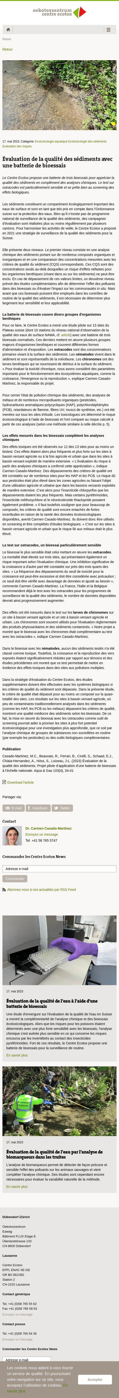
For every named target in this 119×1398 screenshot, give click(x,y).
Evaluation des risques (17, 146)
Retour (6, 39)
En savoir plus (17, 1055)
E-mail (14, 808)
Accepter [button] (95, 1380)
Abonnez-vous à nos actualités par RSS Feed (39, 890)
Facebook (38, 808)
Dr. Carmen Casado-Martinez (48, 828)
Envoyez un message (41, 834)
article (65, 335)
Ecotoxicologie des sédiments (87, 141)
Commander (15, 879)
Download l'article (20, 782)
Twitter (62, 808)
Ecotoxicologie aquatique (51, 141)
